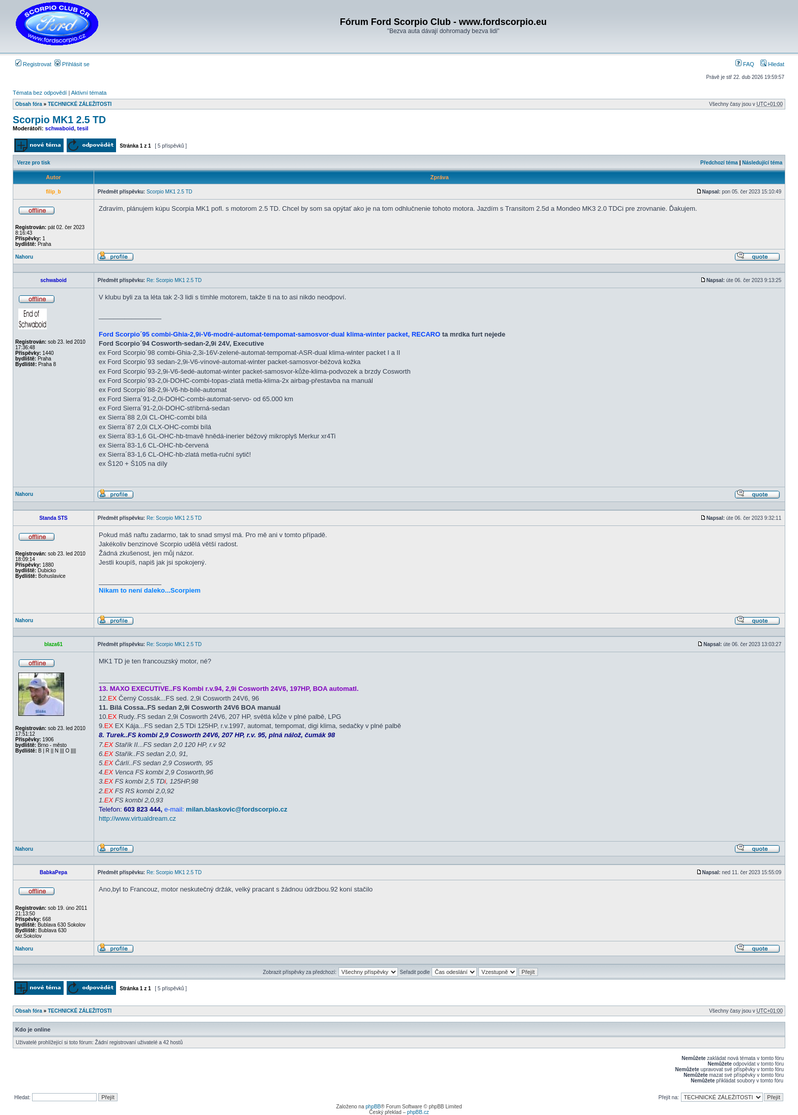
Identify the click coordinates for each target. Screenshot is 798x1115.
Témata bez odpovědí (40, 93)
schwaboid (59, 128)
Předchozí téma (719, 162)
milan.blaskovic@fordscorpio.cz (236, 809)
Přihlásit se (72, 64)
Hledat (772, 64)
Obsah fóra (28, 104)
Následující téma (762, 162)
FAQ (744, 64)
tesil (83, 128)
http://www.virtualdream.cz (137, 818)
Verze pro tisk (33, 162)
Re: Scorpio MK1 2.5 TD (174, 280)
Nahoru (24, 257)
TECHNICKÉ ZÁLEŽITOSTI (79, 104)
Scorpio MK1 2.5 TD (59, 119)
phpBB (373, 1106)
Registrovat (33, 64)
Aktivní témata (89, 93)
